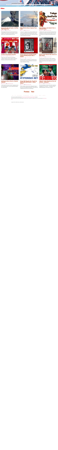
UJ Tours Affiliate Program (26, 95)
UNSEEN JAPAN (16, 3)
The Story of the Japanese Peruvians (8, 54)
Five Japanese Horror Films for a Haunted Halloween (9, 81)
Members (29, 6)
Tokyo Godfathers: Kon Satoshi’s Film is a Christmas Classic (47, 28)
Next (32, 91)
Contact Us (40, 95)
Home (12, 95)
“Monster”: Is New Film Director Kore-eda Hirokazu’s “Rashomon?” (47, 81)
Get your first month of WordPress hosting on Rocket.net (28, 97)
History (8, 30)
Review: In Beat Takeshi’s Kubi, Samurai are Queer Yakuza (48, 55)
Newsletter (35, 6)
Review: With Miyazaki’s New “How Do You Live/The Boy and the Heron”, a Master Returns (28, 82)
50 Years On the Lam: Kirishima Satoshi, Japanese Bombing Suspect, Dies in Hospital (28, 55)
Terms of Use (36, 95)
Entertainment (46, 30)
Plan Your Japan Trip (19, 95)
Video (10, 30)
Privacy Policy (31, 95)
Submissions (44, 95)
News (27, 30)
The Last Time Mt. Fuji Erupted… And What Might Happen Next (9, 28)
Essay (6, 30)
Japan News (17, 6)
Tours (23, 6)
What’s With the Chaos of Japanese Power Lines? (28, 28)
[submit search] (52, 4)
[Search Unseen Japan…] (29, 4)
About (41, 6)
